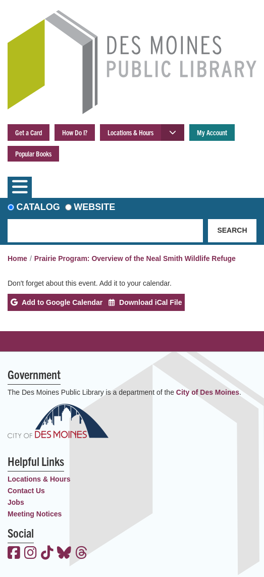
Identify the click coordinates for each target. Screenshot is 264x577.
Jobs (16, 502)
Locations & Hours (130, 132)
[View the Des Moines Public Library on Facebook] (14, 554)
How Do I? (74, 132)
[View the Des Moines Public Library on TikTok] (47, 554)
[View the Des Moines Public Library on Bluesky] (64, 554)
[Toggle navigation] (20, 187)
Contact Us (26, 491)
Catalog (38, 207)
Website (94, 207)
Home (17, 258)
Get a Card (28, 132)
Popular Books (33, 153)
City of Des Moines (207, 392)
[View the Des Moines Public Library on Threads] (81, 554)
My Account (212, 132)
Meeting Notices (35, 514)
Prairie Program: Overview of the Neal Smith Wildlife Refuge (135, 258)
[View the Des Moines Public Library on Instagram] (30, 554)
